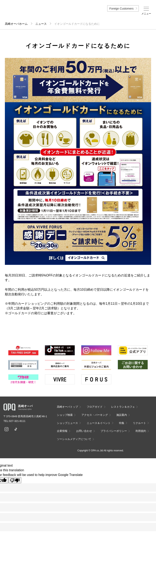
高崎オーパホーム (16, 23)
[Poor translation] (14, 480)
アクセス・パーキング (94, 414)
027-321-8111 (18, 421)
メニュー (146, 13)
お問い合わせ (84, 430)
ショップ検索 (65, 414)
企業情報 (62, 430)
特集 (121, 423)
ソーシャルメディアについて (74, 439)
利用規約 (140, 430)
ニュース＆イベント (98, 423)
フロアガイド (95, 406)
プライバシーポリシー (114, 430)
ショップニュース (67, 423)
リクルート (139, 423)
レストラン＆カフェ (123, 406)
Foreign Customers (121, 8)
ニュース (41, 23)
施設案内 (121, 414)
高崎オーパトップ (67, 406)
